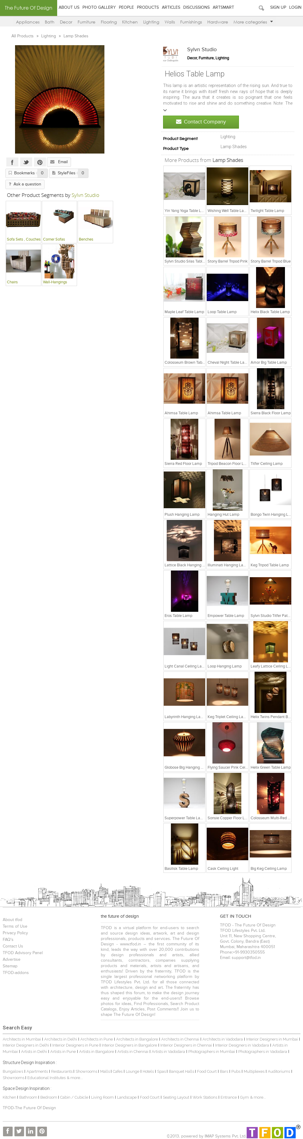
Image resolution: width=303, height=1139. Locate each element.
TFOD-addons (16, 973)
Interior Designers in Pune (75, 1045)
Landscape (127, 1097)
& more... (75, 1077)
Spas (162, 1071)
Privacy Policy (15, 933)
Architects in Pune (96, 1039)
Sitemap (10, 966)
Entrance (229, 1097)
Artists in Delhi (34, 1051)
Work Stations (205, 1097)
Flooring (109, 21)
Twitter (26, 161)
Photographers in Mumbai (211, 1051)
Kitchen (130, 21)
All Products (23, 36)
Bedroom (49, 1097)
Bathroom (28, 1097)
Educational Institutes (46, 1077)
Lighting (151, 21)
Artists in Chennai (132, 1051)
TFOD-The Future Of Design (29, 1108)
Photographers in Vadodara (262, 1051)
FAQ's (8, 940)
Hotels (148, 1071)
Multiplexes (254, 1071)
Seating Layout (176, 1097)
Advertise (11, 959)
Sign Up (278, 7)
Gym (244, 1097)
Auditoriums (279, 1071)
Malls (105, 1071)
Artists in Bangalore (96, 1051)
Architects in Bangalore (137, 1039)
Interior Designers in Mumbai (272, 1039)
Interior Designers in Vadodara (242, 1045)
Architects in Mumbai (22, 1039)
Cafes (117, 1071)
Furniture (86, 21)
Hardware (217, 21)
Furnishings (191, 21)
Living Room (102, 1097)
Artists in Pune (63, 1051)
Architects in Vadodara (223, 1039)
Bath (49, 21)
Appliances (27, 21)
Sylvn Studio (202, 49)
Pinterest (40, 161)
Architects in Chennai (180, 1039)
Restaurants (62, 1071)
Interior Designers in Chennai (186, 1045)
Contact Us (13, 946)
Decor (66, 21)
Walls (170, 21)
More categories (253, 21)
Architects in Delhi (60, 1039)
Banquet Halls (182, 1071)
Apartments (37, 1071)
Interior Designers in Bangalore (129, 1045)
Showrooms (87, 1071)
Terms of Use (15, 926)
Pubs (235, 1071)
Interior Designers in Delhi (26, 1045)
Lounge (132, 1071)
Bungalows (13, 1071)
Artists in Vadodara (168, 1051)
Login (295, 7)
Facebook (12, 161)
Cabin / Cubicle (74, 1097)
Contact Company (201, 122)
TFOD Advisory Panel (23, 953)
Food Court (207, 1071)
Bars (224, 1071)
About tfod (12, 920)
